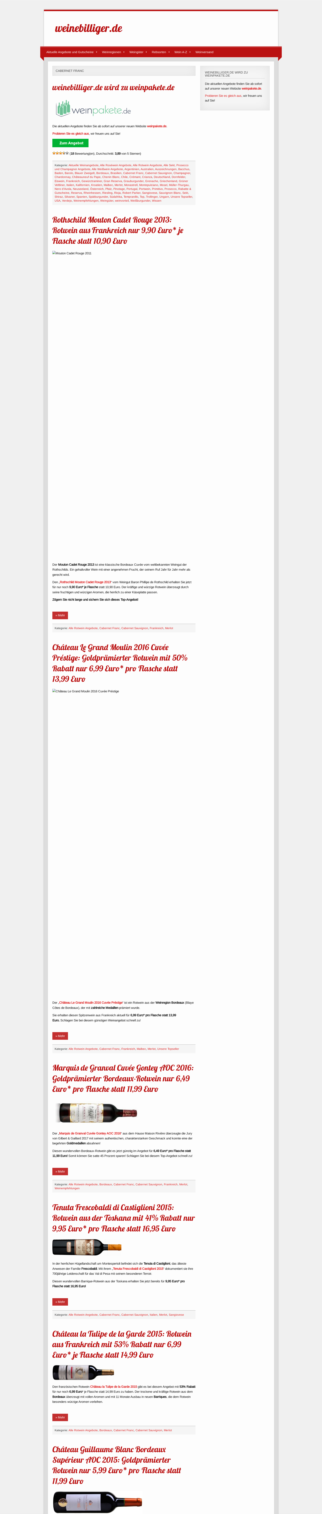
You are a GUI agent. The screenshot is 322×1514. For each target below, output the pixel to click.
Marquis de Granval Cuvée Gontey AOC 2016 (90, 583)
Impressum (54, 1499)
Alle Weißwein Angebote (107, 169)
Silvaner (69, 196)
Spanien (81, 196)
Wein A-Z (183, 52)
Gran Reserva (113, 181)
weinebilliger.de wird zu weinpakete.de (113, 87)
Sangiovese (149, 192)
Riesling (107, 192)
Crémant (134, 177)
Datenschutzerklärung (80, 1499)
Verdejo (67, 200)
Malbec (108, 185)
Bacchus (183, 169)
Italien (70, 185)
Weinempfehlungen (86, 200)
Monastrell (131, 185)
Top (142, 196)
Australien (147, 169)
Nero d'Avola (63, 188)
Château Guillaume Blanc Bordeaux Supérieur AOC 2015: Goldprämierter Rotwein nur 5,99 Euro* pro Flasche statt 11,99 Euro (116, 915)
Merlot (119, 185)
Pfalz (108, 188)
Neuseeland (81, 188)
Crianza (147, 177)
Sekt (185, 192)
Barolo (69, 173)
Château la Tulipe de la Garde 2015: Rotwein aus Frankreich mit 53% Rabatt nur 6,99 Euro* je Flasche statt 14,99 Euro (121, 794)
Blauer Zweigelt (85, 173)
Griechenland (168, 181)
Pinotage (119, 188)
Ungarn (164, 196)
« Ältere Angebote (70, 1474)
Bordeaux (102, 173)
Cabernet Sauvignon (158, 173)
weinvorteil (122, 200)
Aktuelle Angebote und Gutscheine (72, 52)
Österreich (97, 188)
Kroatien (96, 185)
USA (57, 200)
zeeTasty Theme (264, 1499)
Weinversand (204, 52)
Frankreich (73, 181)
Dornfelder (178, 177)
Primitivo (157, 188)
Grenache (151, 181)
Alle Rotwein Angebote (147, 165)
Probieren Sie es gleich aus (223, 95)
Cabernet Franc (133, 173)
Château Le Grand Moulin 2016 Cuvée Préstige (90, 453)
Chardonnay (62, 177)
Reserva (76, 192)
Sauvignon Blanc (170, 192)
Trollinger (152, 196)
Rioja (117, 192)
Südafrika (116, 196)
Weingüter (138, 52)
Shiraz (59, 196)
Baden (59, 173)
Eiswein (59, 181)
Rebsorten (161, 52)
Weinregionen (113, 52)
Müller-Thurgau (179, 185)
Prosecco (170, 188)
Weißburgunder (140, 200)
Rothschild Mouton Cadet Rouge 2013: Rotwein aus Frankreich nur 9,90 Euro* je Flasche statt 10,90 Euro (117, 230)
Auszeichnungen (166, 169)
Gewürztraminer (92, 181)
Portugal (131, 188)
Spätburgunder (98, 196)
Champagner (182, 173)
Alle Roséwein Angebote (115, 165)
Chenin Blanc (111, 177)
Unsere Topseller (181, 196)
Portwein (144, 188)
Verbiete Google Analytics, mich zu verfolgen (127, 1499)
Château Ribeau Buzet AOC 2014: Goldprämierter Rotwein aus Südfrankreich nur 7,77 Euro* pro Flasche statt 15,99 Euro (120, 1352)
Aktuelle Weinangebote (84, 165)
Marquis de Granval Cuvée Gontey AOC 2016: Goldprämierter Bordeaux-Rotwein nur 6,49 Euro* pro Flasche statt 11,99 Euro (123, 528)
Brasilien (116, 173)
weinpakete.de (156, 126)
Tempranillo (131, 196)
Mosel (163, 185)
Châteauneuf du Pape (86, 177)
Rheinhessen (92, 192)
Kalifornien (83, 185)
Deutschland (162, 177)
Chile (124, 177)
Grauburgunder (134, 181)
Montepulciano (148, 185)
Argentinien (131, 169)
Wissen (156, 200)
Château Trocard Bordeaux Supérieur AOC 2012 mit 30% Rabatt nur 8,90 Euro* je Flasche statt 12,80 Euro (119, 1218)
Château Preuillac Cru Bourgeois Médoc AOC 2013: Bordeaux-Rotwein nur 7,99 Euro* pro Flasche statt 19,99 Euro (122, 1055)
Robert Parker (131, 192)
